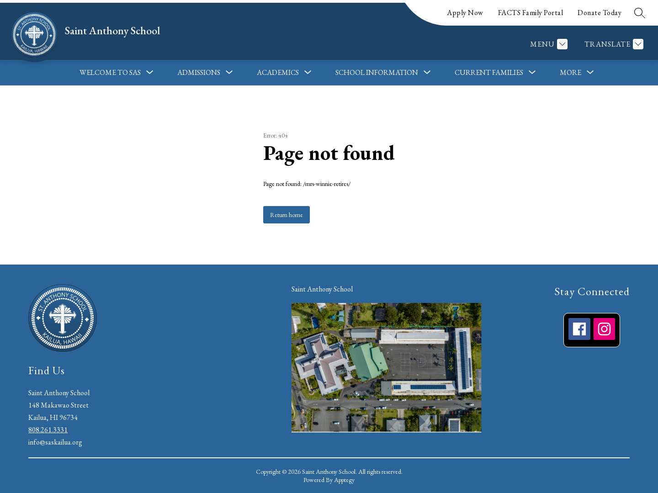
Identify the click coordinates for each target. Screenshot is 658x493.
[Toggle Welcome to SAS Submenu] (149, 72)
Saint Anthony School (322, 289)
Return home (286, 215)
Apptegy (344, 480)
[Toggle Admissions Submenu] (229, 72)
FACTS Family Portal (530, 12)
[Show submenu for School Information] (376, 72)
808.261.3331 (48, 430)
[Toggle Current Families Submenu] (532, 72)
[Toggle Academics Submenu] (307, 72)
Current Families (489, 72)
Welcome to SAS (110, 72)
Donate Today (599, 12)
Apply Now (465, 12)
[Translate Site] (612, 44)
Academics (278, 72)
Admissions (198, 72)
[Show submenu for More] (570, 72)
